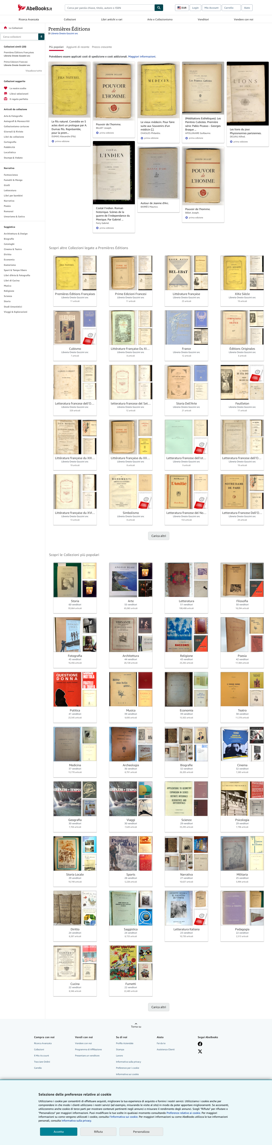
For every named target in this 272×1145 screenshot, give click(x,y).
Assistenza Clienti (166, 1049)
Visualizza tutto (34, 70)
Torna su (136, 1026)
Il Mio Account (41, 1055)
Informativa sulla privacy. (77, 1120)
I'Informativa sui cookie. (123, 1116)
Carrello (38, 1067)
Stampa (120, 1049)
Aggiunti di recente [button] (77, 46)
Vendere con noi (243, 19)
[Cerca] (159, 7)
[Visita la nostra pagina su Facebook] (200, 1044)
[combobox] (109, 7)
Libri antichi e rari (111, 19)
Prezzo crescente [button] (102, 46)
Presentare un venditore (87, 1055)
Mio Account (211, 7)
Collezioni (70, 19)
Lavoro (119, 1055)
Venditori (203, 19)
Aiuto (247, 7)
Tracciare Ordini (42, 1061)
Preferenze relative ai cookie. (184, 1112)
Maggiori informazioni (141, 56)
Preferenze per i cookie (127, 1067)
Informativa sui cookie (127, 1074)
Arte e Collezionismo (160, 19)
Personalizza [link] (141, 1131)
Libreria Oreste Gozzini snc (64, 33)
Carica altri (158, 536)
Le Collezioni (13, 28)
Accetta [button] (59, 1131)
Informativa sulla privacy (128, 1061)
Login (195, 7)
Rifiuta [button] (98, 1131)
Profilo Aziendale (124, 1043)
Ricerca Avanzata (29, 19)
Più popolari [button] (56, 46)
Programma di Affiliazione (88, 1049)
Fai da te (161, 1043)
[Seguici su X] (200, 1051)
